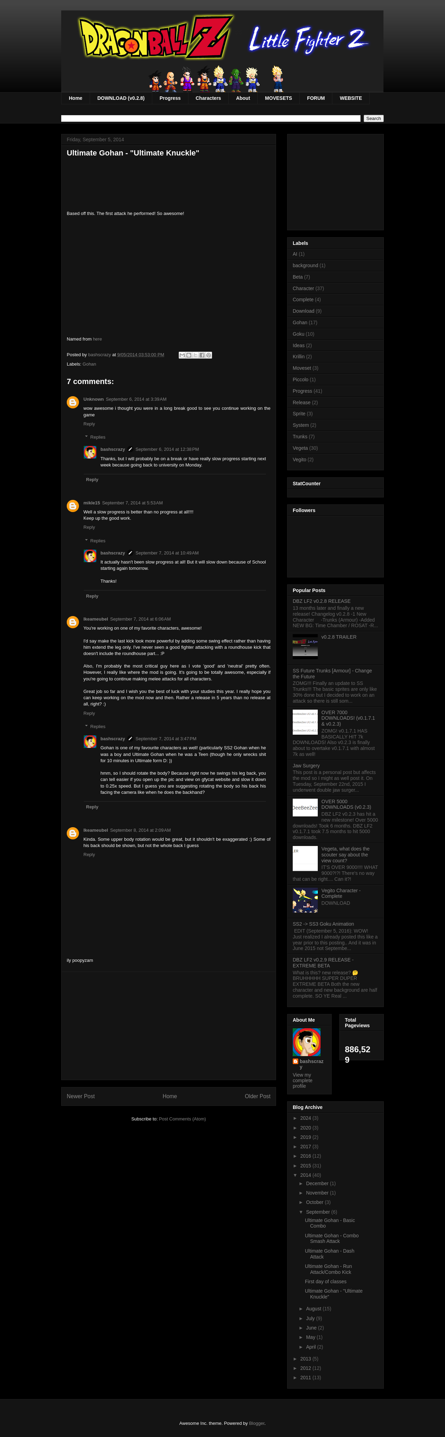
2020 (306, 1128)
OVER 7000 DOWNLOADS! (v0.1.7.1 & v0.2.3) (348, 718)
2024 (306, 1118)
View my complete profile (303, 1080)
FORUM (316, 98)
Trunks (300, 436)
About (243, 98)
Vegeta (300, 448)
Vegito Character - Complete (341, 893)
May (311, 1337)
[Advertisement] (168, 1026)
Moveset (302, 368)
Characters (208, 98)
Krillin (299, 356)
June (312, 1328)
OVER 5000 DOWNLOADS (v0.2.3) (346, 804)
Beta (298, 277)
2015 (306, 1165)
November (318, 1193)
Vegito (299, 459)
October (315, 1202)
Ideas (299, 345)
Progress (170, 98)
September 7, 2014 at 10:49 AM (167, 553)
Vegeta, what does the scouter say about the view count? (346, 854)
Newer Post (81, 1096)
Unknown (93, 399)
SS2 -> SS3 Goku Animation (323, 924)
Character (303, 288)
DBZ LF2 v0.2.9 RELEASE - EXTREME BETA (323, 962)
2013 (306, 1359)
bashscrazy (112, 449)
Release (301, 402)
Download (303, 311)
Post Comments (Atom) (182, 1118)
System (301, 425)
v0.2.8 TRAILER (339, 637)
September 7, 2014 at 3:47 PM (166, 738)
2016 (306, 1156)
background (305, 265)
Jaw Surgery (306, 765)
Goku (298, 334)
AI (295, 254)
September (318, 1212)
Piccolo (300, 379)
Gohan (89, 364)
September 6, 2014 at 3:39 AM (136, 399)
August (314, 1308)
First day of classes (326, 1281)
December (318, 1183)
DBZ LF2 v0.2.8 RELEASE (322, 601)
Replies (97, 437)
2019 (306, 1137)
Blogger (256, 1423)
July (311, 1318)
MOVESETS (278, 98)
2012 (306, 1368)
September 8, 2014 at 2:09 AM (140, 830)
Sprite (299, 413)
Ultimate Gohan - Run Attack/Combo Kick (328, 1269)
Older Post (257, 1096)
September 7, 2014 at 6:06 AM (140, 619)
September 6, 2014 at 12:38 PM (167, 449)
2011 (306, 1377)
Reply (89, 423)
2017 (306, 1146)
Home (75, 98)
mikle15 (91, 502)
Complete (303, 299)
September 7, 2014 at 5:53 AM (132, 502)
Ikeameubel (95, 619)
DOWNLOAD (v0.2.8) (121, 98)
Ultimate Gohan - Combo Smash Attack (332, 1238)
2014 (306, 1175)
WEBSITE (351, 98)
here (97, 339)
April (311, 1347)
